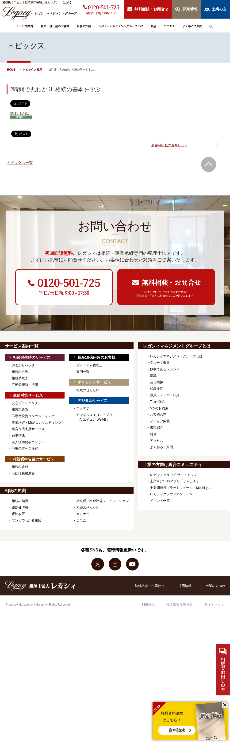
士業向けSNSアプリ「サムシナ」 (174, 481)
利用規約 (148, 604)
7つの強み (157, 401)
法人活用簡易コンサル (28, 442)
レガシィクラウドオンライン (171, 494)
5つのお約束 (159, 408)
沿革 (153, 376)
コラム (81, 520)
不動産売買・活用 (25, 385)
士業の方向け (215, 586)
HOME (11, 69)
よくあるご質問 (192, 26)
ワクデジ (82, 408)
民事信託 (18, 435)
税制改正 (18, 514)
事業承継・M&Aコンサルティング (36, 422)
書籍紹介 (156, 427)
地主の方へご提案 (25, 448)
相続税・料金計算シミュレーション (102, 501)
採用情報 (185, 586)
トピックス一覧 (20, 163)
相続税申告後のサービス (33, 459)
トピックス (30, 69)
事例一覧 (82, 372)
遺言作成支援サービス (28, 429)
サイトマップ (214, 604)
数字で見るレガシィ (165, 369)
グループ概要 (160, 362)
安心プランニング (25, 403)
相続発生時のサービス (31, 357)
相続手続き (20, 378)
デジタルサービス (92, 401)
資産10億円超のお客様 (55, 26)
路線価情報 (20, 507)
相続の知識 (84, 26)
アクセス (169, 26)
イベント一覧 (160, 501)
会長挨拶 (156, 382)
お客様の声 (158, 414)
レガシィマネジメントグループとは (120, 26)
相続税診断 (20, 409)
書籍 (39, 69)
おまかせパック (23, 365)
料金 (153, 26)
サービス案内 (24, 26)
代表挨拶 (156, 389)
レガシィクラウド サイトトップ (173, 475)
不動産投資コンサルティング (33, 416)
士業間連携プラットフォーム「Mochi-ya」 (181, 488)
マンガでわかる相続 (26, 520)
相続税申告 (20, 372)
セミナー (82, 514)
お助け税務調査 (23, 473)
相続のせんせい (87, 390)
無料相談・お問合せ (149, 586)
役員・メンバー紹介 (165, 395)
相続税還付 (20, 467)
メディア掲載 (160, 421)
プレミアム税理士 (89, 365)
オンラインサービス (94, 382)
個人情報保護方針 (179, 604)
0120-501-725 (103, 7)
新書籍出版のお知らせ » (169, 145)
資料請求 (177, 730)
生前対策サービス (28, 395)
